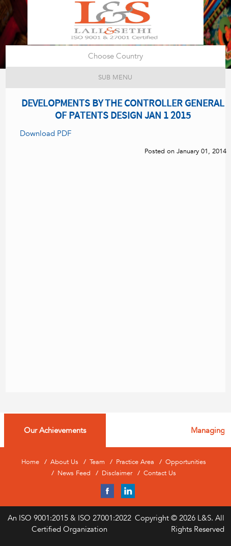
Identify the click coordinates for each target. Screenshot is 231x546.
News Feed (74, 473)
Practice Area (135, 462)
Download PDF (45, 133)
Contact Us (159, 473)
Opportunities (185, 462)
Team (97, 462)
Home (30, 462)
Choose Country (115, 56)
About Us (64, 462)
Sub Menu (115, 77)
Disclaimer (117, 473)
